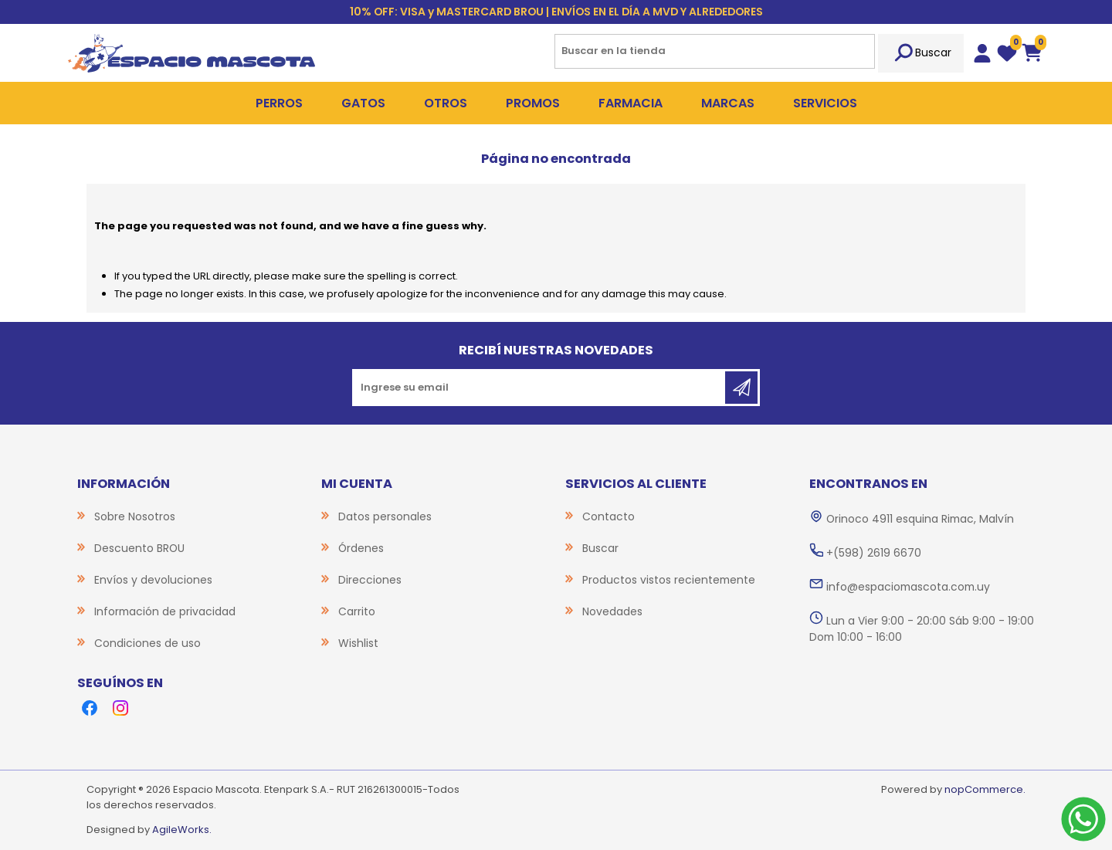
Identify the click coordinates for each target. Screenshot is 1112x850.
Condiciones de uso (147, 643)
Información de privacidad (165, 611)
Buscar (920, 53)
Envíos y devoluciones (153, 580)
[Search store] (714, 51)
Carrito (356, 611)
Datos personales (385, 516)
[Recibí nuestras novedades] (539, 387)
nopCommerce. (985, 789)
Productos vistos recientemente (668, 580)
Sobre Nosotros (134, 516)
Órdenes (361, 548)
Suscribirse (741, 387)
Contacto (608, 516)
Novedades (612, 611)
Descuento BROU (139, 548)
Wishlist (358, 643)
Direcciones (370, 580)
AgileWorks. (182, 829)
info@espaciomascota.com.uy (908, 586)
